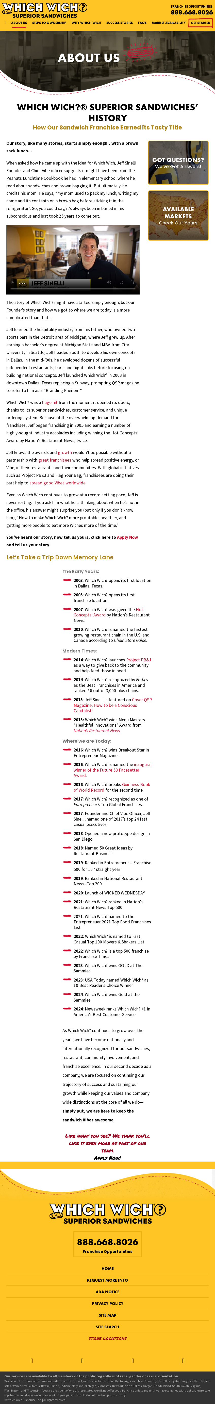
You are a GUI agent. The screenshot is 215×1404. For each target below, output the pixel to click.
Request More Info (107, 1280)
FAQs (142, 23)
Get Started (200, 23)
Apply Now (127, 537)
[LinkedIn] (183, 1361)
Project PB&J (138, 660)
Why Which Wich (86, 23)
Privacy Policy (107, 1303)
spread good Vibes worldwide (57, 483)
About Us (19, 23)
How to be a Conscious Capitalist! (105, 708)
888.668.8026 (192, 12)
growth (65, 452)
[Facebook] (31, 1361)
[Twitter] (82, 1361)
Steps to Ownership (49, 23)
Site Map (108, 1315)
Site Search (107, 1327)
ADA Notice (107, 1291)
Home (108, 1268)
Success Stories (119, 23)
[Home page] (5, 23)
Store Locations (108, 1338)
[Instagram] (133, 1361)
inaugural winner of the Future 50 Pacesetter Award (113, 770)
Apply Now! (107, 1157)
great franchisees (54, 460)
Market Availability (169, 23)
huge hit (50, 402)
